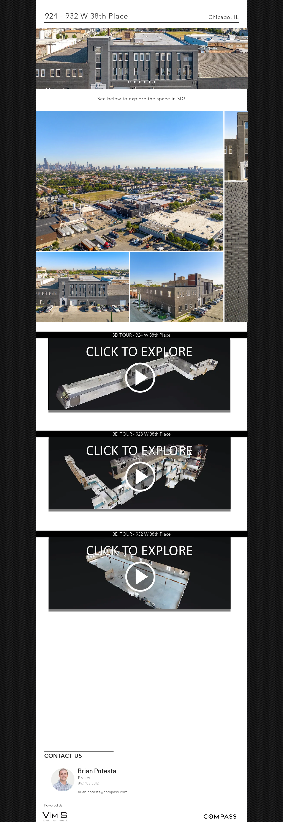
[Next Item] (240, 216)
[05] (149, 82)
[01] (129, 82)
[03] (140, 82)
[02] (135, 82)
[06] (154, 82)
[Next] (242, 58)
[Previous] (42, 58)
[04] (144, 82)
